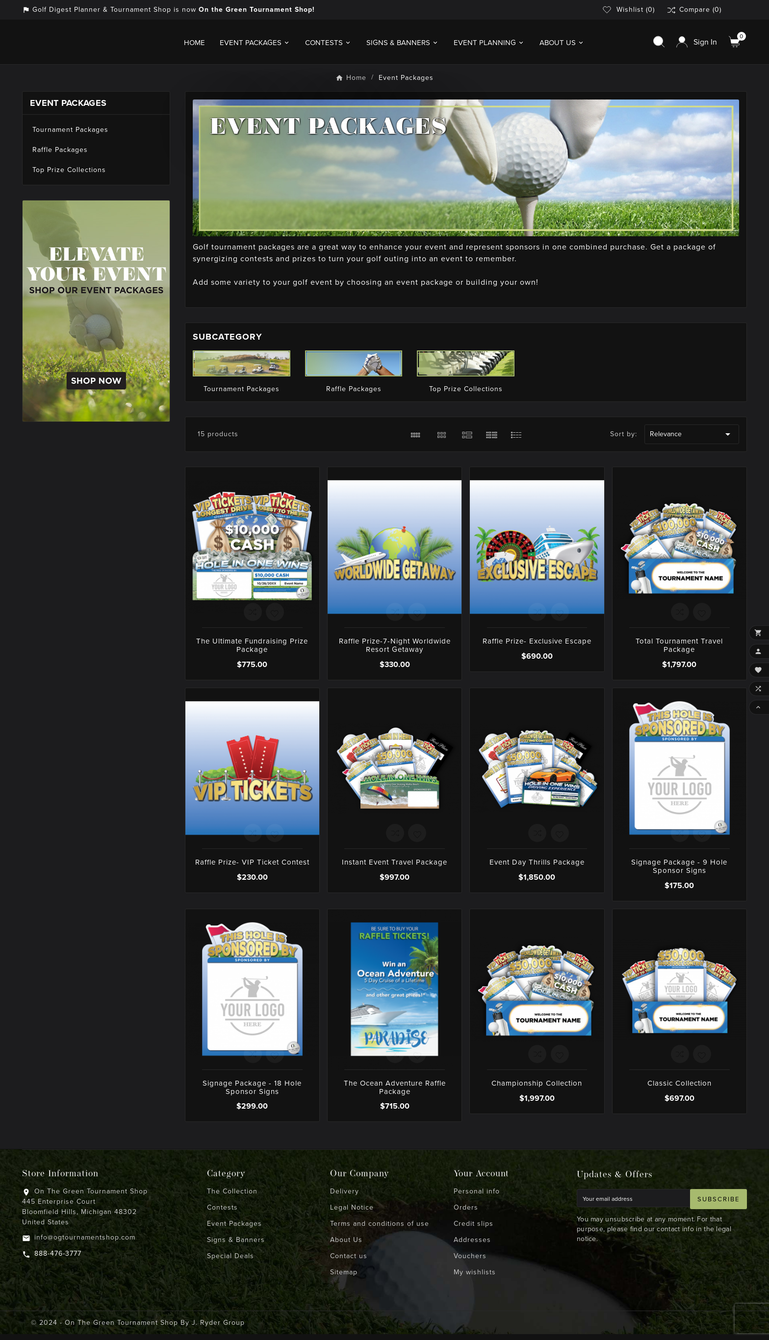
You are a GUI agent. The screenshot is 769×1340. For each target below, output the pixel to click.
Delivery (344, 1197)
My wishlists (475, 1278)
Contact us (348, 1262)
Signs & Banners (236, 1246)
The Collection (232, 1197)
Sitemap (344, 1278)
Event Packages (68, 108)
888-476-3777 (57, 1259)
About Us (346, 1246)
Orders (466, 1213)
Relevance (691, 440)
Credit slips (473, 1229)
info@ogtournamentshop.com (84, 1243)
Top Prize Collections (69, 176)
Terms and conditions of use (379, 1229)
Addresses (472, 1246)
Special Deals (230, 1262)
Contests (222, 1213)
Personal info (477, 1197)
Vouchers (470, 1262)
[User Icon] (696, 44)
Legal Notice (352, 1213)
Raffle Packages (60, 155)
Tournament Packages (70, 135)
